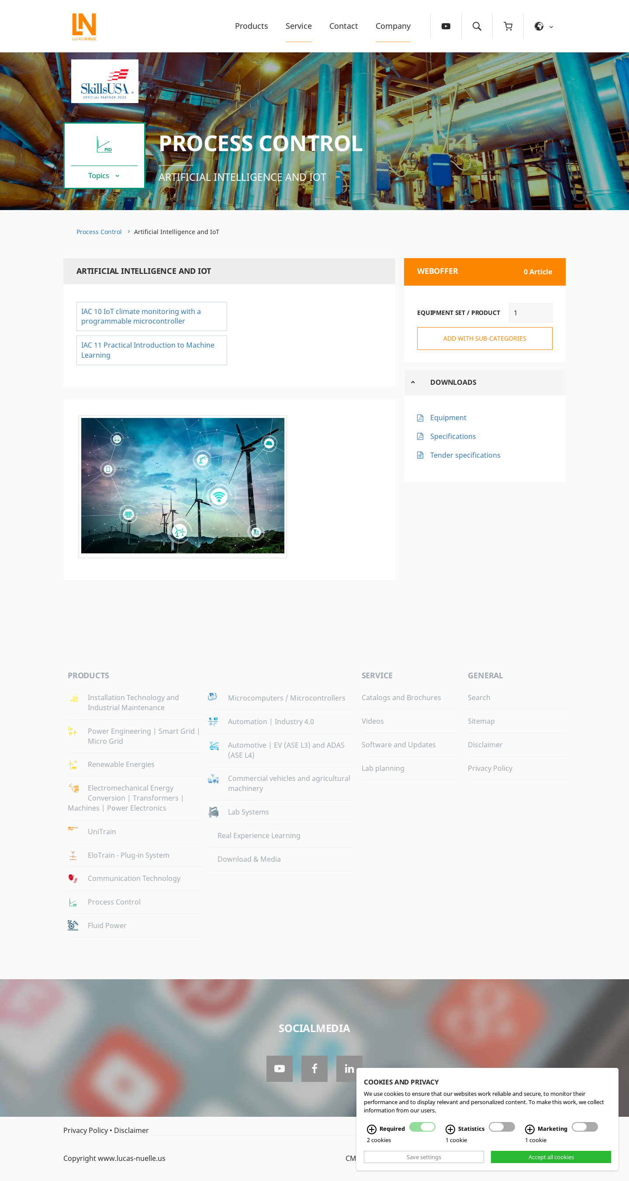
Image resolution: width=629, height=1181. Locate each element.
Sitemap (481, 721)
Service (299, 26)
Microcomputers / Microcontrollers (287, 698)
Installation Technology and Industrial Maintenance (133, 702)
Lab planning (383, 768)
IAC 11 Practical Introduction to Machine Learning (147, 350)
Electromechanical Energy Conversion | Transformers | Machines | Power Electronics (126, 798)
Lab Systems (248, 812)
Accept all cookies (551, 1157)
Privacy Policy (490, 768)
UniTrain (102, 831)
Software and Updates (399, 744)
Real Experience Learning (259, 835)
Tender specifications (465, 455)
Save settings (424, 1157)
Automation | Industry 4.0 (271, 721)
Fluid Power (107, 925)
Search (479, 697)
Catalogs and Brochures (401, 697)
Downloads (453, 382)
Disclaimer (485, 744)
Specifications (453, 436)
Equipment (448, 417)
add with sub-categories (484, 338)
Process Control (261, 143)
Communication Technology (134, 878)
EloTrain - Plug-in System (128, 855)
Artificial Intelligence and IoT (242, 177)
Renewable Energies (121, 764)
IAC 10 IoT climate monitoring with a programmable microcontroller (141, 316)
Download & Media (249, 859)
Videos (373, 721)
